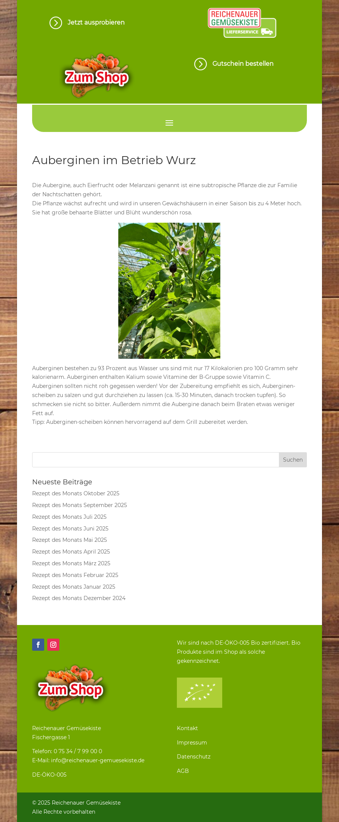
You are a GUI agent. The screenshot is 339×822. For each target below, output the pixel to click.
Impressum (192, 742)
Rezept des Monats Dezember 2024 (78, 598)
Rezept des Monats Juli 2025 (69, 516)
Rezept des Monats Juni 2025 (70, 528)
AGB (183, 771)
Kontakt (187, 728)
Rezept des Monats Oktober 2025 (75, 493)
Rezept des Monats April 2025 (71, 551)
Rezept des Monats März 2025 (71, 563)
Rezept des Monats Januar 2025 (73, 586)
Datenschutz (194, 756)
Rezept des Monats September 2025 (79, 505)
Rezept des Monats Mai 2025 (69, 540)
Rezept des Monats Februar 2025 (75, 575)
